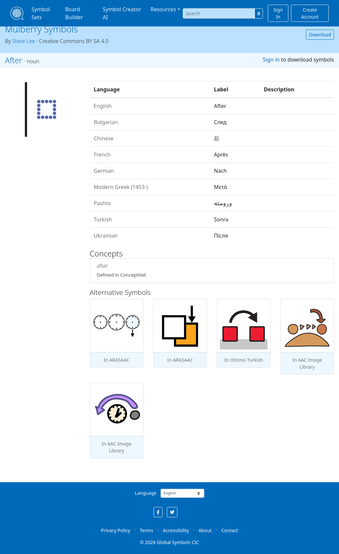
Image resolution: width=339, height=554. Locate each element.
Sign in (271, 59)
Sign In (278, 13)
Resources (163, 9)
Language (145, 493)
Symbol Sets (40, 13)
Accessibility (176, 530)
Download (320, 34)
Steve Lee (23, 41)
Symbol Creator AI (122, 13)
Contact (229, 530)
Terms (146, 530)
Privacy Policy (115, 530)
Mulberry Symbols (41, 29)
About (205, 530)
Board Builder (74, 13)
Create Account (309, 13)
